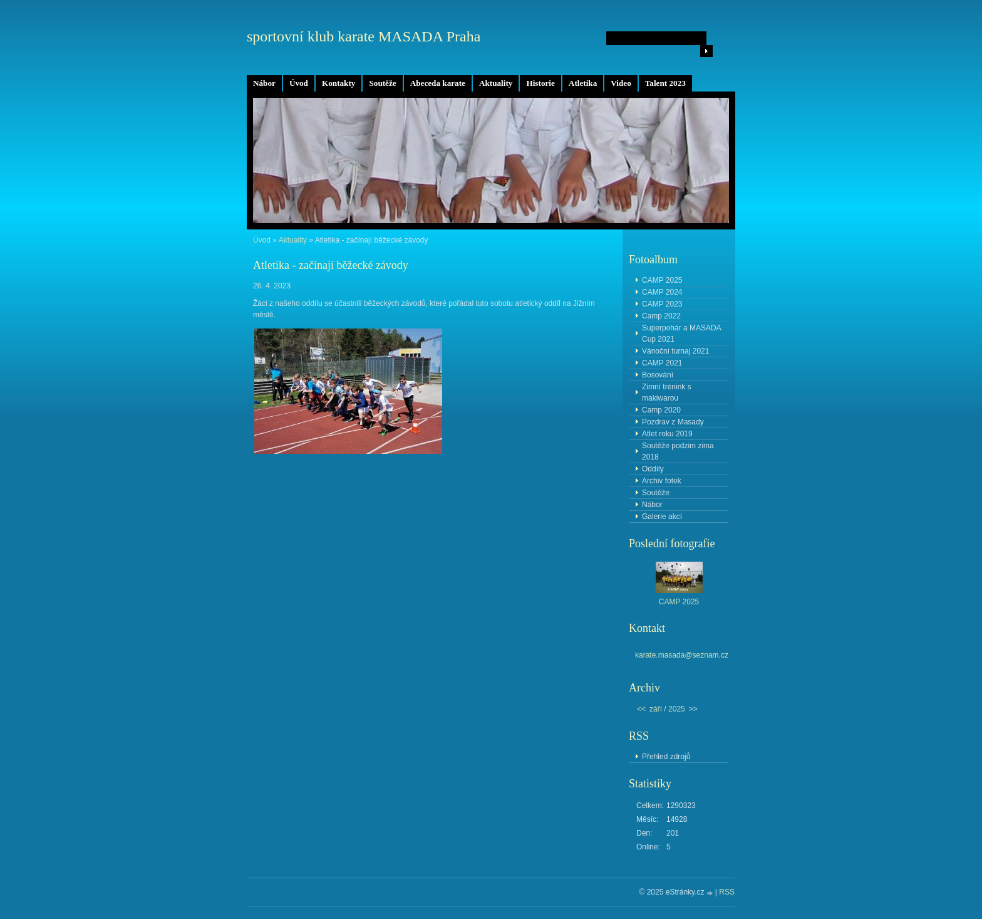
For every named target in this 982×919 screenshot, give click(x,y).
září (655, 709)
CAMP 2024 (662, 292)
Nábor (264, 83)
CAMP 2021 (662, 363)
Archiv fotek (661, 480)
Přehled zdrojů (666, 756)
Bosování (657, 374)
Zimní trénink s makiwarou (666, 392)
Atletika (583, 83)
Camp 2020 (661, 410)
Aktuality (496, 83)
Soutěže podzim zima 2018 (678, 451)
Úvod (298, 83)
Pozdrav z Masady (673, 421)
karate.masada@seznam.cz (681, 655)
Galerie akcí (662, 516)
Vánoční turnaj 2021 (675, 351)
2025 (676, 709)
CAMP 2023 (662, 304)
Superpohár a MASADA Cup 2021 (681, 333)
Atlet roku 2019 (667, 433)
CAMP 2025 (662, 280)
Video (621, 83)
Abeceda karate (437, 83)
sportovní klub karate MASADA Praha (363, 36)
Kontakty (339, 83)
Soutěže (382, 83)
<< (641, 709)
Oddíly (653, 469)
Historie (540, 83)
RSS (727, 892)
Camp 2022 (661, 316)
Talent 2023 (665, 83)
